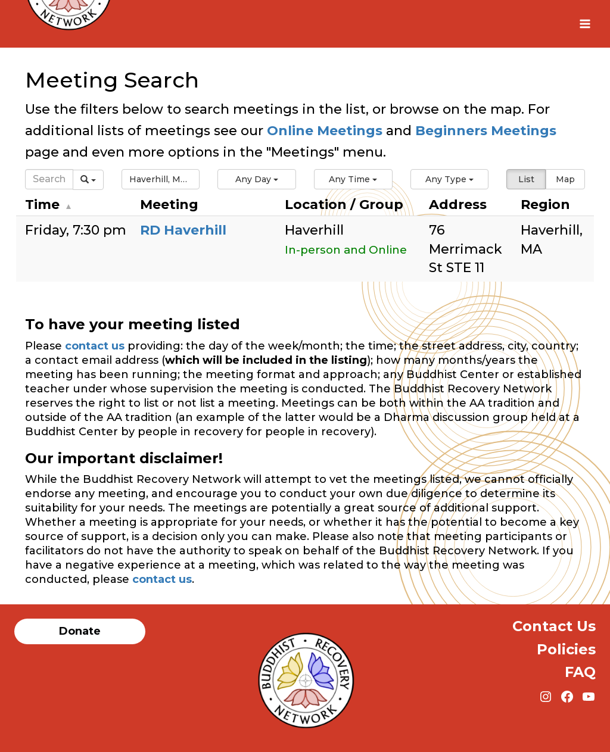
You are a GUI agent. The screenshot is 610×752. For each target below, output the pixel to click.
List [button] (526, 179)
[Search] (49, 179)
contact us (95, 345)
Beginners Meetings (484, 131)
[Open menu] (585, 23)
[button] (161, 179)
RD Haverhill (183, 230)
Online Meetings (324, 131)
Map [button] (565, 179)
